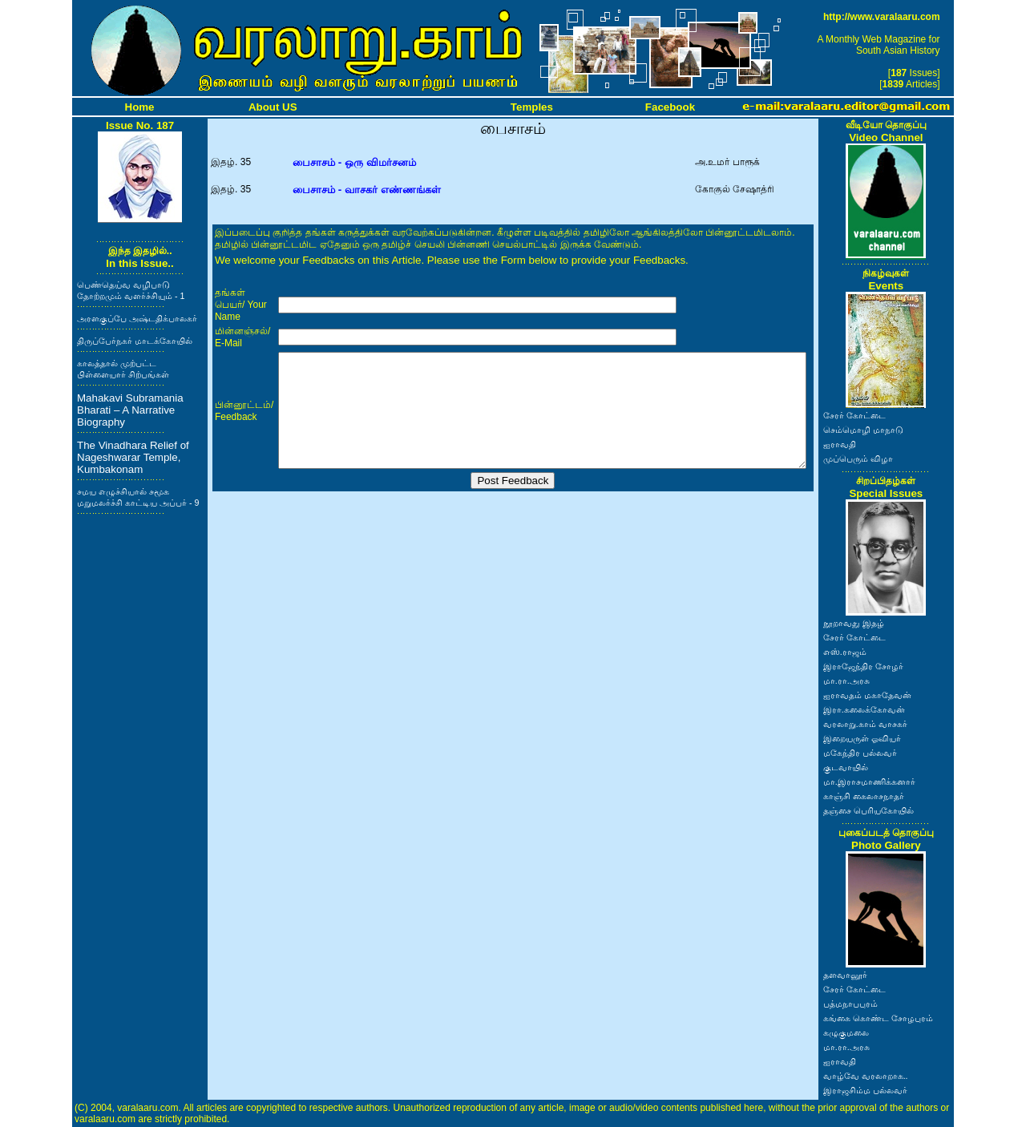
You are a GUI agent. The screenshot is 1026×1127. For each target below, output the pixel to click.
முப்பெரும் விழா (858, 458)
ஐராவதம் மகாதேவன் (867, 695)
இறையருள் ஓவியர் (862, 738)
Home (140, 107)
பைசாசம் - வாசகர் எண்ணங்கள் (367, 190)
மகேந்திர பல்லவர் (860, 752)
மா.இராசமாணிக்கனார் (869, 781)
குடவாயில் (845, 767)
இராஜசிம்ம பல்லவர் (865, 1090)
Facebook (670, 107)
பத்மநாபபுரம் (850, 1003)
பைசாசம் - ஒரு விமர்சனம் (354, 162)
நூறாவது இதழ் (853, 623)
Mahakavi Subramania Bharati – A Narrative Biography (130, 410)
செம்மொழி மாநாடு (863, 429)
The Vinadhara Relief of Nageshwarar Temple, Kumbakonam (133, 457)
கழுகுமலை (846, 1032)
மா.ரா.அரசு (846, 680)
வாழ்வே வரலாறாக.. (865, 1076)
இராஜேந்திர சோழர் (863, 666)
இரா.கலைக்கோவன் (864, 709)
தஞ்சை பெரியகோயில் (868, 810)
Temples (532, 107)
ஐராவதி (839, 444)
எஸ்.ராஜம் (844, 651)
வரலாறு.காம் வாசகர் (865, 724)
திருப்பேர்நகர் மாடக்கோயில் (134, 340)
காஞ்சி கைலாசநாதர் (863, 796)
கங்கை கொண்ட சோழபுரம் (878, 1018)
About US (272, 107)
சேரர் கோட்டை (854, 415)
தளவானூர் (845, 975)
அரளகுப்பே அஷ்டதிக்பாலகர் (137, 318)
